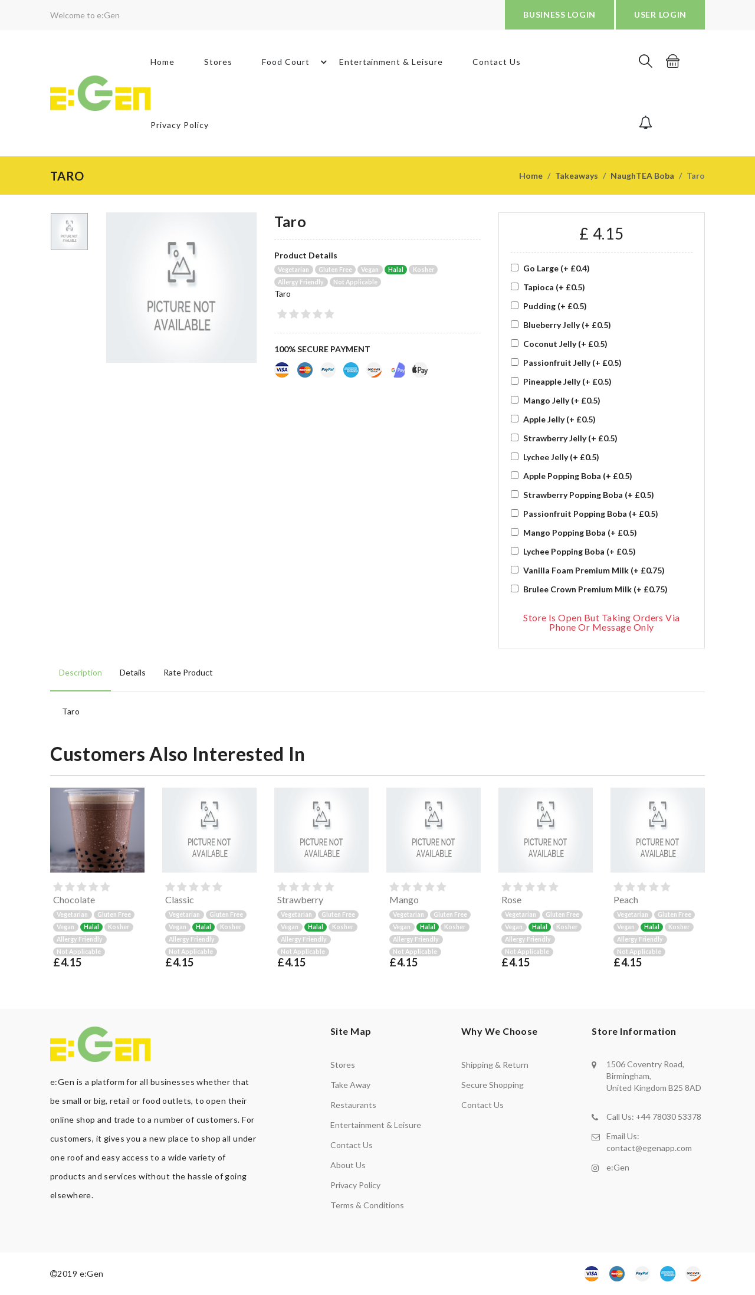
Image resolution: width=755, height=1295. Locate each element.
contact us (482, 1105)
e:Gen (617, 1167)
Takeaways (576, 176)
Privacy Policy (179, 125)
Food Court (296, 62)
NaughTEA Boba (642, 176)
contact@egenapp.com (649, 1148)
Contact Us (496, 62)
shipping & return (494, 1065)
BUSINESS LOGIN (559, 14)
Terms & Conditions (367, 1205)
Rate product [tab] (188, 672)
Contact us (351, 1145)
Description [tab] (80, 672)
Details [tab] (133, 672)
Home (162, 62)
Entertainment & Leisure (391, 62)
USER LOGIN (660, 14)
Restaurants (353, 1105)
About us (348, 1165)
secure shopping (492, 1085)
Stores (218, 62)
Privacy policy (355, 1185)
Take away (350, 1085)
